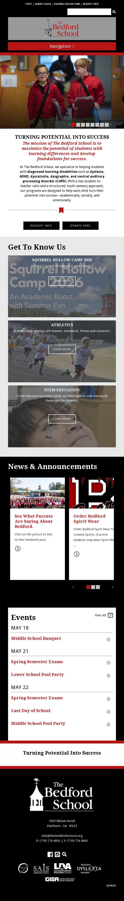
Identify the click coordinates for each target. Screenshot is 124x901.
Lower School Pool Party (37, 674)
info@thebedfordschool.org (62, 836)
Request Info (91, 4)
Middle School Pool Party (38, 723)
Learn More (62, 281)
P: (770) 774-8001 (48, 841)
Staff (28, 4)
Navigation (62, 46)
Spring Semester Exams (37, 661)
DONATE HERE (80, 225)
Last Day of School (30, 710)
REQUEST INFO (41, 225)
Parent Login (43, 4)
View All (104, 616)
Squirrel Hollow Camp (67, 4)
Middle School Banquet (36, 638)
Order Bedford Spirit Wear (90, 519)
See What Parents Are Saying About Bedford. (34, 521)
